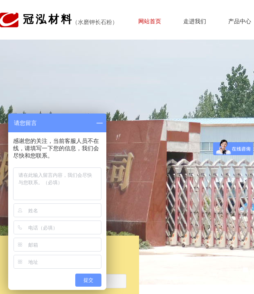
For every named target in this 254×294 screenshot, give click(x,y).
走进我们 (194, 21)
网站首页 (149, 21)
